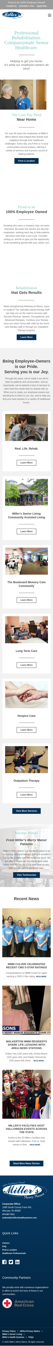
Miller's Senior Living (12, 1334)
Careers (6, 1243)
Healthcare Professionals (14, 1253)
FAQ (4, 1247)
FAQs (31, 1337)
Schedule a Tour (26, 6)
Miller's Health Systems (13, 1337)
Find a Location (26, 161)
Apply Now (42, 6)
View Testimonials (26, 875)
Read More (41, 977)
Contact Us (11, 6)
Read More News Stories (26, 1164)
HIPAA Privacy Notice (30, 1331)
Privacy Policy (9, 1331)
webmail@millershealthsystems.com (19, 1218)
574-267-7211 (8, 1214)
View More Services (26, 811)
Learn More (26, 337)
